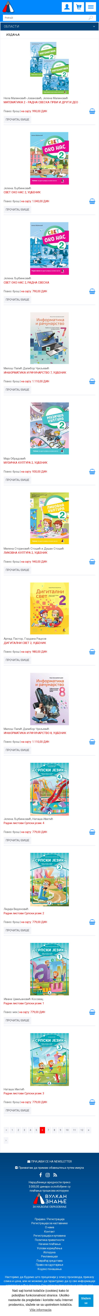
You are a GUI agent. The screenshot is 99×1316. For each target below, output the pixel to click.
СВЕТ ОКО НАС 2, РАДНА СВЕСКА (26, 282)
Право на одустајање (49, 1264)
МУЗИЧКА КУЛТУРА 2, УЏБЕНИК (25, 462)
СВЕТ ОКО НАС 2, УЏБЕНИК (22, 192)
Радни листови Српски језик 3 (24, 1093)
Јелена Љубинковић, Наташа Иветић (28, 819)
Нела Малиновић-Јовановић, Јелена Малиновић (36, 98)
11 (74, 1130)
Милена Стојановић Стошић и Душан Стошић (34, 548)
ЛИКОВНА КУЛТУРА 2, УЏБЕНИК (25, 552)
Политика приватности (49, 1239)
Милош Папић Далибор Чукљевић (26, 368)
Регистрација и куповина (50, 1235)
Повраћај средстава (50, 1260)
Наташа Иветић (14, 1089)
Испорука (49, 1252)
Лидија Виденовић (16, 909)
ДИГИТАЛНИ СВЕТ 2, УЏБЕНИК (25, 643)
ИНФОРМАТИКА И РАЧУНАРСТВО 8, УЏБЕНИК (35, 733)
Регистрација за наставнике (49, 1223)
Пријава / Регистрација (49, 1219)
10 (67, 1130)
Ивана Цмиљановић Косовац (23, 999)
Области (11, 26)
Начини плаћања (50, 1244)
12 (82, 1130)
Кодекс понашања (50, 1269)
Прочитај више (17, 119)
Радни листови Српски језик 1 (24, 1003)
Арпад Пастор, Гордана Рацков (25, 638)
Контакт (49, 1231)
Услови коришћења (49, 1248)
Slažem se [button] (86, 1301)
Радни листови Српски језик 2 (24, 913)
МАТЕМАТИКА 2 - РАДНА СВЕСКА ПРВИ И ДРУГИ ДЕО (41, 102)
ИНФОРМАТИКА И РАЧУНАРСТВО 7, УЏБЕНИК (35, 372)
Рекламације (49, 1256)
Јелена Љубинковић (17, 188)
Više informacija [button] (40, 1310)
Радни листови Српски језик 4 (24, 823)
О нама (49, 1227)
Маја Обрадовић (15, 458)
